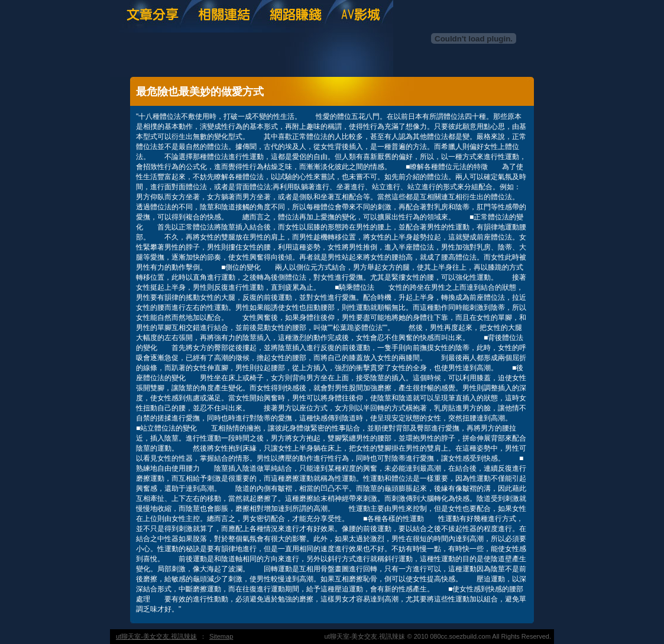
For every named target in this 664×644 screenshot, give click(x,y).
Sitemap (221, 636)
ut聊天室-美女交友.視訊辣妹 (156, 636)
